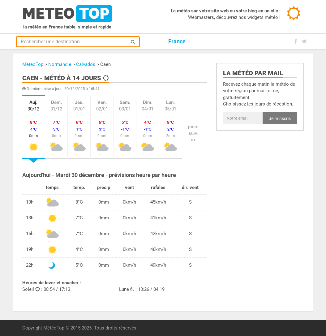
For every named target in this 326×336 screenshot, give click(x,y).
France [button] (177, 41)
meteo (67, 13)
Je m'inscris (280, 118)
